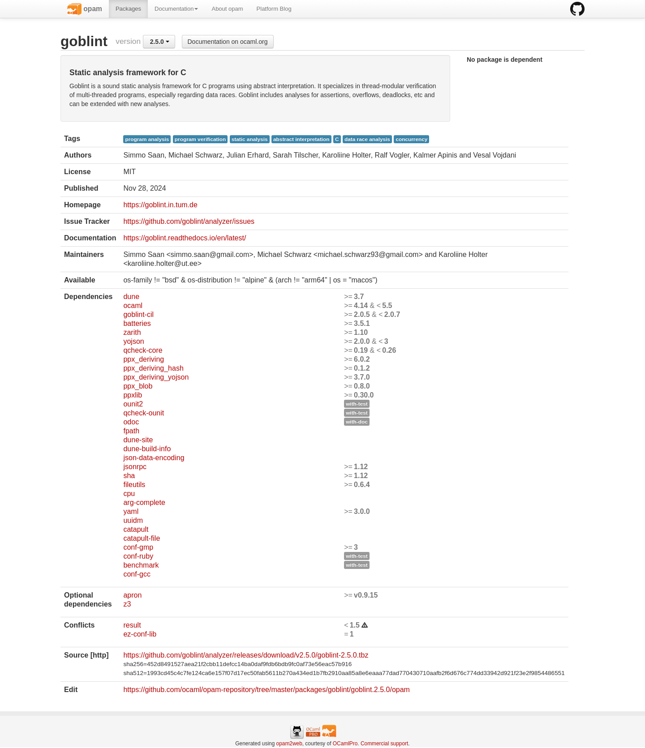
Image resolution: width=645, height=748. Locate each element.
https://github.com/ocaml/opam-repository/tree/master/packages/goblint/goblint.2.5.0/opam (266, 689)
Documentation (176, 8)
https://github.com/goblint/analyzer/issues (188, 221)
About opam (227, 8)
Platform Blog (274, 8)
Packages (128, 8)
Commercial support (384, 743)
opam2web (289, 743)
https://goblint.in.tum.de (160, 205)
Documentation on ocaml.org (228, 41)
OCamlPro (345, 743)
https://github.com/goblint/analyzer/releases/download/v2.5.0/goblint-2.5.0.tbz (245, 655)
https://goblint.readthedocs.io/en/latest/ (184, 238)
